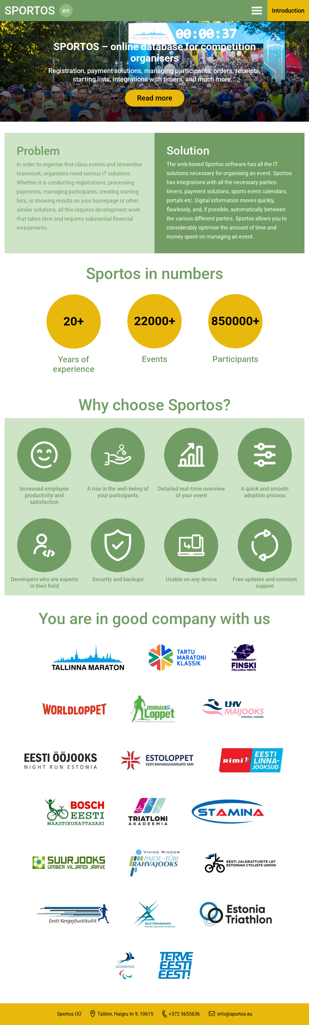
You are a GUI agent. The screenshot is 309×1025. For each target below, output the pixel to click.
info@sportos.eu (234, 1014)
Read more (154, 98)
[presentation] (17, 75)
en (66, 10)
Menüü (173, 10)
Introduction (288, 10)
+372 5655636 (184, 1014)
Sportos (30, 10)
